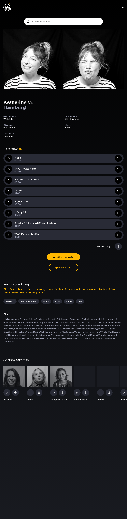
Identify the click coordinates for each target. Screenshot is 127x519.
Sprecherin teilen (63, 267)
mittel (69, 301)
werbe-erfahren (29, 301)
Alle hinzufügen (105, 246)
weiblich (10, 301)
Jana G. (31, 400)
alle (80, 301)
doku (46, 301)
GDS (67, 127)
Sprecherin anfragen (63, 257)
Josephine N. (80, 400)
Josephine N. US (59, 400)
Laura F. (101, 400)
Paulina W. (8, 400)
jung (57, 301)
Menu (121, 7)
